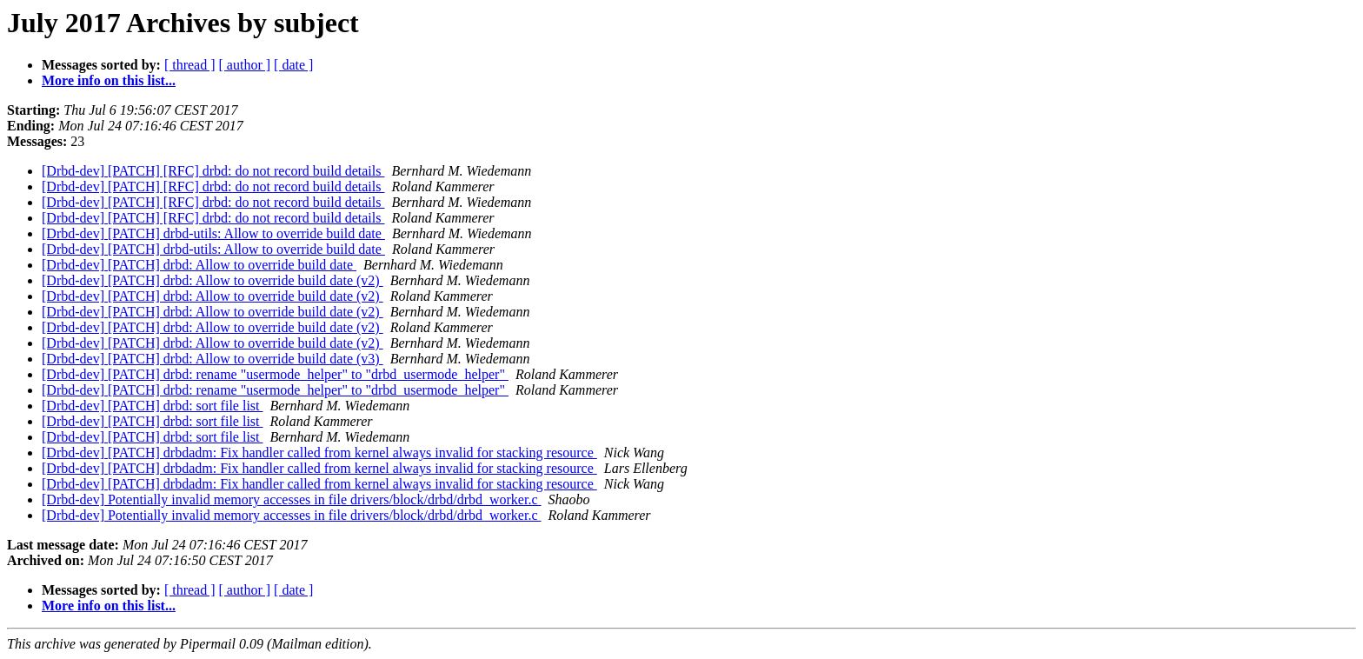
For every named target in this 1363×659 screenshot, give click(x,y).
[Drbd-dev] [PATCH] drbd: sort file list (152, 405)
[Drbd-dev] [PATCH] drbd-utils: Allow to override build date (213, 233)
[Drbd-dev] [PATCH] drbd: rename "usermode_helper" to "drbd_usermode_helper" (275, 374)
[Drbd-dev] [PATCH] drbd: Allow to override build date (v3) (212, 358)
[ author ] (245, 64)
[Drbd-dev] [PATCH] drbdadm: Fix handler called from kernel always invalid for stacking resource (319, 452)
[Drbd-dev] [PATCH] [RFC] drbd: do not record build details (213, 170)
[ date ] (293, 64)
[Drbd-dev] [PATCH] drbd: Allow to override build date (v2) (212, 280)
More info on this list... (109, 80)
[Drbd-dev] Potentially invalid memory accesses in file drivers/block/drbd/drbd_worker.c (292, 499)
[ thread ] (190, 64)
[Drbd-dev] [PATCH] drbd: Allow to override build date (199, 264)
